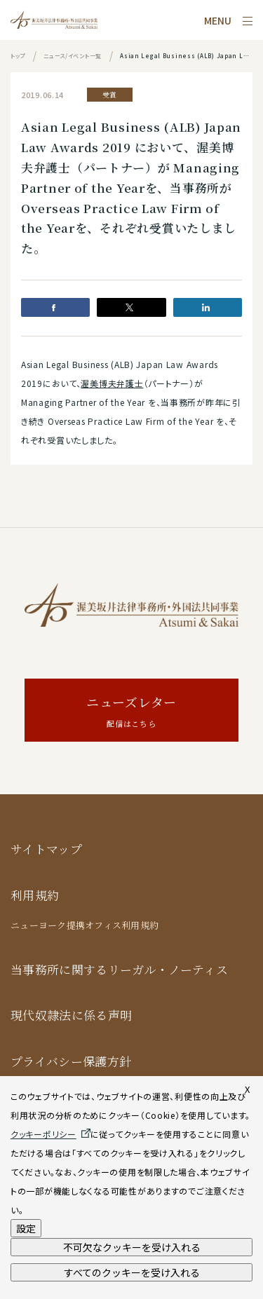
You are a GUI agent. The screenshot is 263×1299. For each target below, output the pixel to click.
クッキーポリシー (43, 1134)
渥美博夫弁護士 (112, 383)
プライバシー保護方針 (71, 1061)
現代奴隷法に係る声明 (71, 1014)
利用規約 (35, 895)
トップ (18, 56)
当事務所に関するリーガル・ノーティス (119, 969)
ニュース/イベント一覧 (72, 56)
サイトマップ (46, 848)
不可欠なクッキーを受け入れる (132, 1247)
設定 (26, 1228)
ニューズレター (131, 712)
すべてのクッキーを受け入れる (132, 1272)
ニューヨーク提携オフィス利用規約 (85, 925)
